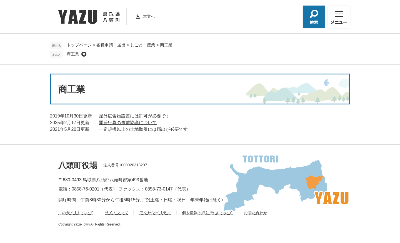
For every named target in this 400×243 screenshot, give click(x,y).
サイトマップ (116, 213)
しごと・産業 (142, 44)
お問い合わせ (255, 213)
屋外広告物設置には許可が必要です (134, 116)
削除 (83, 54)
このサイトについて (75, 213)
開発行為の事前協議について (128, 122)
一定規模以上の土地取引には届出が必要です (143, 129)
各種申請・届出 (111, 44)
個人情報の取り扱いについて (207, 213)
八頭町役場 (77, 165)
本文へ (149, 16)
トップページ (79, 44)
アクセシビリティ (155, 213)
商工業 (73, 54)
